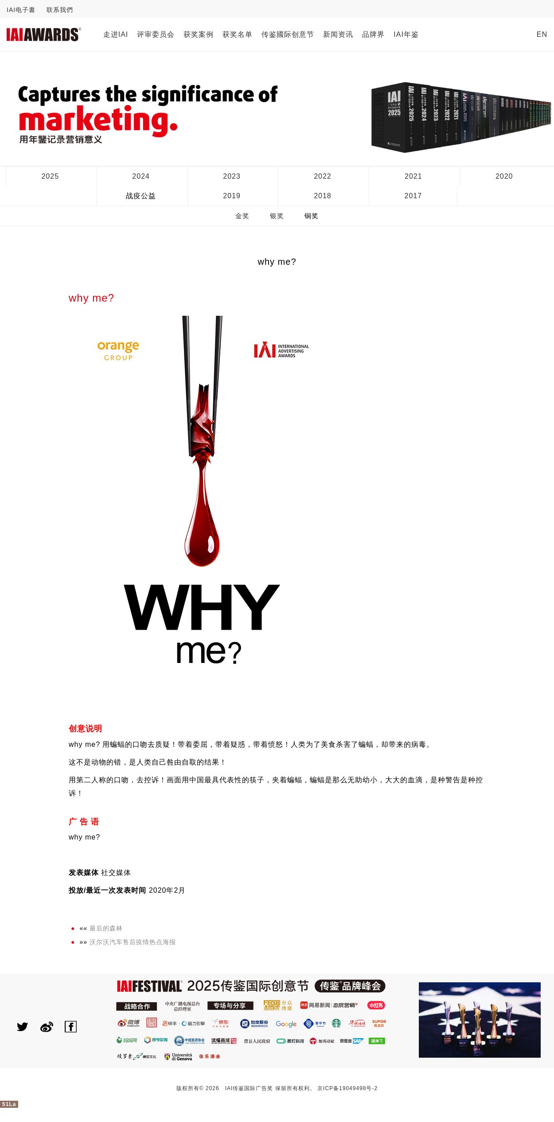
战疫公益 (141, 196)
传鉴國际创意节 (287, 34)
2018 (323, 196)
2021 (413, 176)
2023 (232, 176)
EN (542, 34)
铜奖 (311, 216)
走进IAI (116, 34)
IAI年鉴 (406, 34)
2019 (232, 196)
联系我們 (60, 9)
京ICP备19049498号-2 (347, 1088)
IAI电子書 (21, 9)
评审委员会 (156, 34)
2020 (504, 176)
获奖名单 (237, 34)
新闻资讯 (338, 34)
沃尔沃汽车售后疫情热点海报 (133, 941)
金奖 (242, 216)
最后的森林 (106, 928)
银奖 (277, 216)
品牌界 (373, 34)
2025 (50, 176)
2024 (141, 176)
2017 (413, 196)
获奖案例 (198, 34)
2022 (323, 176)
